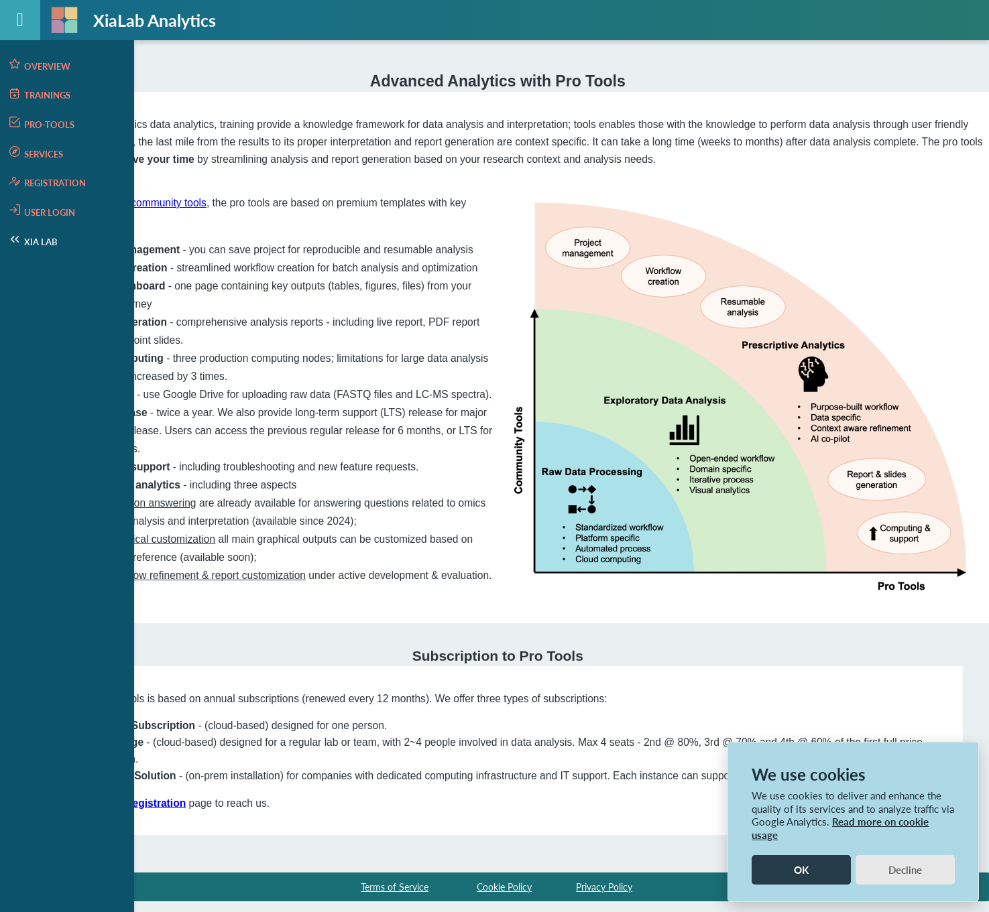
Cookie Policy (504, 883)
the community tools (319, 201)
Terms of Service (394, 883)
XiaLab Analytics (154, 20)
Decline (905, 870)
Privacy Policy (604, 883)
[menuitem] (67, 65)
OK (801, 870)
